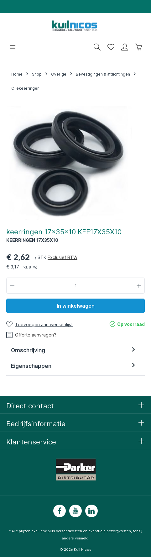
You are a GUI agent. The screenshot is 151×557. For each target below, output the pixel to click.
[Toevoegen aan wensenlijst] (39, 324)
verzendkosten (69, 531)
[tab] (74, 350)
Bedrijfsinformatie (35, 424)
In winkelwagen (76, 306)
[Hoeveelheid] (75, 286)
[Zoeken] (97, 47)
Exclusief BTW (62, 257)
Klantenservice (31, 442)
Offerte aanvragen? (31, 335)
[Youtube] (75, 511)
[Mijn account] (124, 47)
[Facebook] (59, 511)
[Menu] (12, 47)
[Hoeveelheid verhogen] (139, 286)
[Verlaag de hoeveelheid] (12, 286)
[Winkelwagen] (138, 47)
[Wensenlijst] (111, 47)
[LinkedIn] (91, 511)
